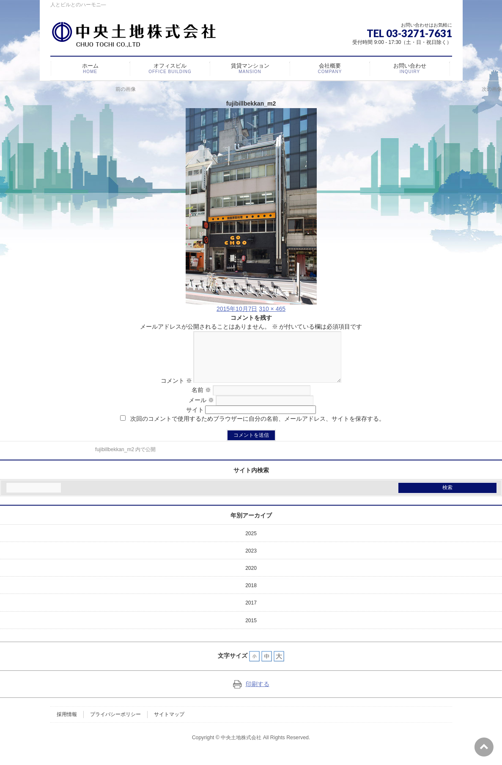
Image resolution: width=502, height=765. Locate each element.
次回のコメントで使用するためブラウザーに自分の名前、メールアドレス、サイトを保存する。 (257, 428)
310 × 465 (272, 308)
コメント (168, 390)
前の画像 (125, 89)
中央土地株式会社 (241, 748)
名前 (201, 400)
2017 (251, 613)
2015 (251, 631)
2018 (251, 596)
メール (201, 410)
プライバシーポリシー (115, 724)
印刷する (251, 694)
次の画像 (492, 89)
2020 (251, 578)
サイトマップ (169, 724)
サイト (195, 420)
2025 (251, 544)
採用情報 (67, 724)
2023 (251, 561)
